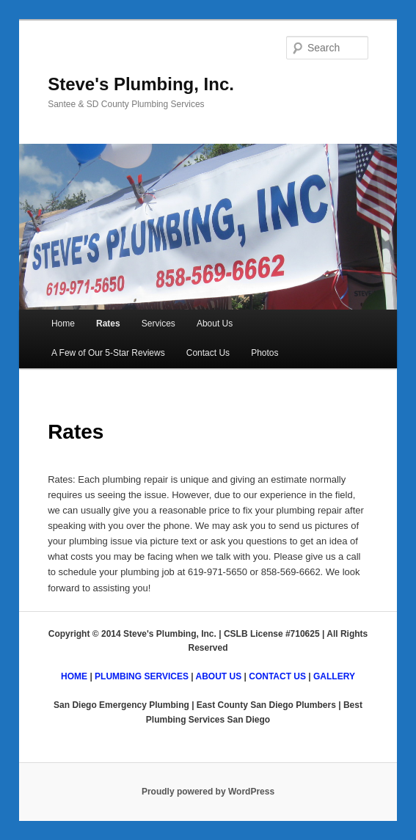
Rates (108, 323)
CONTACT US (276, 676)
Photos (264, 353)
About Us (215, 323)
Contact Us (208, 353)
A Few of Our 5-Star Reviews (108, 353)
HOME (74, 676)
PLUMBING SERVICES (142, 676)
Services (158, 323)
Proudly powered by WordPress (208, 791)
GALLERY (334, 676)
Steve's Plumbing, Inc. (141, 84)
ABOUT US (219, 676)
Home (63, 323)
